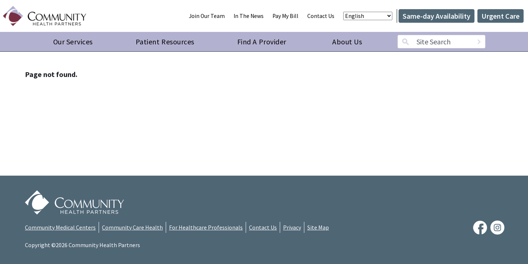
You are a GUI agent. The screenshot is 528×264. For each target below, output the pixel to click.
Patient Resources (165, 41)
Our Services (73, 41)
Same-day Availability (436, 16)
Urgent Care (500, 16)
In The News (249, 15)
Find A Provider (261, 41)
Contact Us (320, 15)
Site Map (318, 227)
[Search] (479, 41)
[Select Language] (367, 16)
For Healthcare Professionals (206, 227)
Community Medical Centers (60, 227)
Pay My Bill (285, 15)
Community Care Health (132, 227)
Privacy (292, 227)
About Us (347, 41)
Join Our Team (207, 15)
